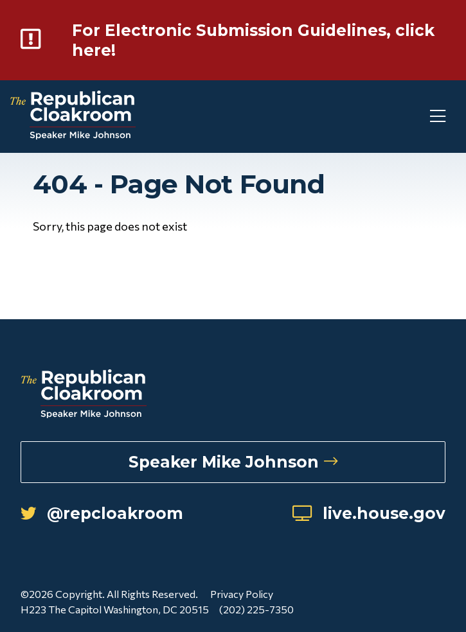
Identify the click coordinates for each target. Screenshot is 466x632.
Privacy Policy (241, 594)
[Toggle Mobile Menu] (414, 117)
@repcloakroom (102, 513)
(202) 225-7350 (256, 609)
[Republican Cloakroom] (73, 117)
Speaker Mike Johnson (233, 461)
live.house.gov (368, 513)
